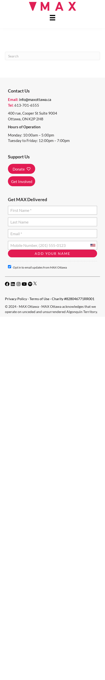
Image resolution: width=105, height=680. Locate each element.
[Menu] (52, 17)
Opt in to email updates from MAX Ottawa (37, 267)
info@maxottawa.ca (35, 99)
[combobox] (92, 245)
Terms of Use (39, 299)
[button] (21, 169)
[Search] (52, 56)
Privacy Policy (16, 299)
